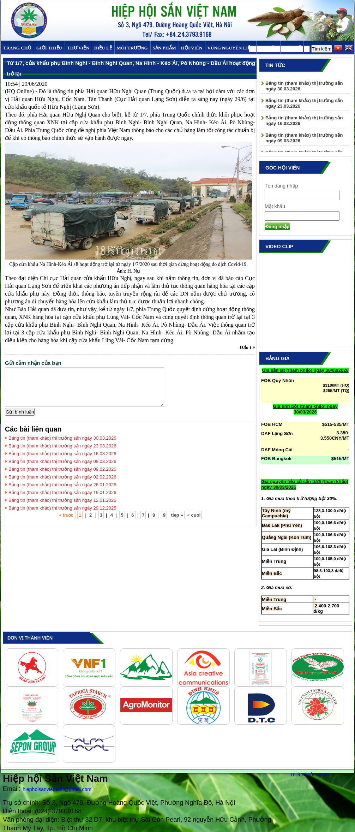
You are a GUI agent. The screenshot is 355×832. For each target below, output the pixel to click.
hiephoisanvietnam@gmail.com (57, 789)
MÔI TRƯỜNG (132, 47)
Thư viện (78, 47)
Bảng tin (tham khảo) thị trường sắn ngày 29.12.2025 (62, 508)
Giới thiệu (49, 47)
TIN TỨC (268, 47)
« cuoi (194, 515)
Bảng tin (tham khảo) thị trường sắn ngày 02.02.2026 (62, 477)
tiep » (177, 515)
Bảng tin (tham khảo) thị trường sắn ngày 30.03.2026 (62, 438)
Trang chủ (17, 47)
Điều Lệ (103, 47)
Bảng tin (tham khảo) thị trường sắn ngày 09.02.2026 (62, 469)
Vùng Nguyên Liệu (230, 47)
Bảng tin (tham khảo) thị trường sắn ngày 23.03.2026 (62, 445)
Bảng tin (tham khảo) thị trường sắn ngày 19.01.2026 (62, 492)
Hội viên (192, 47)
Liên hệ (292, 47)
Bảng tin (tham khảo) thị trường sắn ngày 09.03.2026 (62, 461)
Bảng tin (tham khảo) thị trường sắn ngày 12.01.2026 (62, 500)
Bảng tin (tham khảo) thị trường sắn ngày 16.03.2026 (62, 453)
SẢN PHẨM (164, 47)
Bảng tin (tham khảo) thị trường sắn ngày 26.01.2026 (62, 484)
